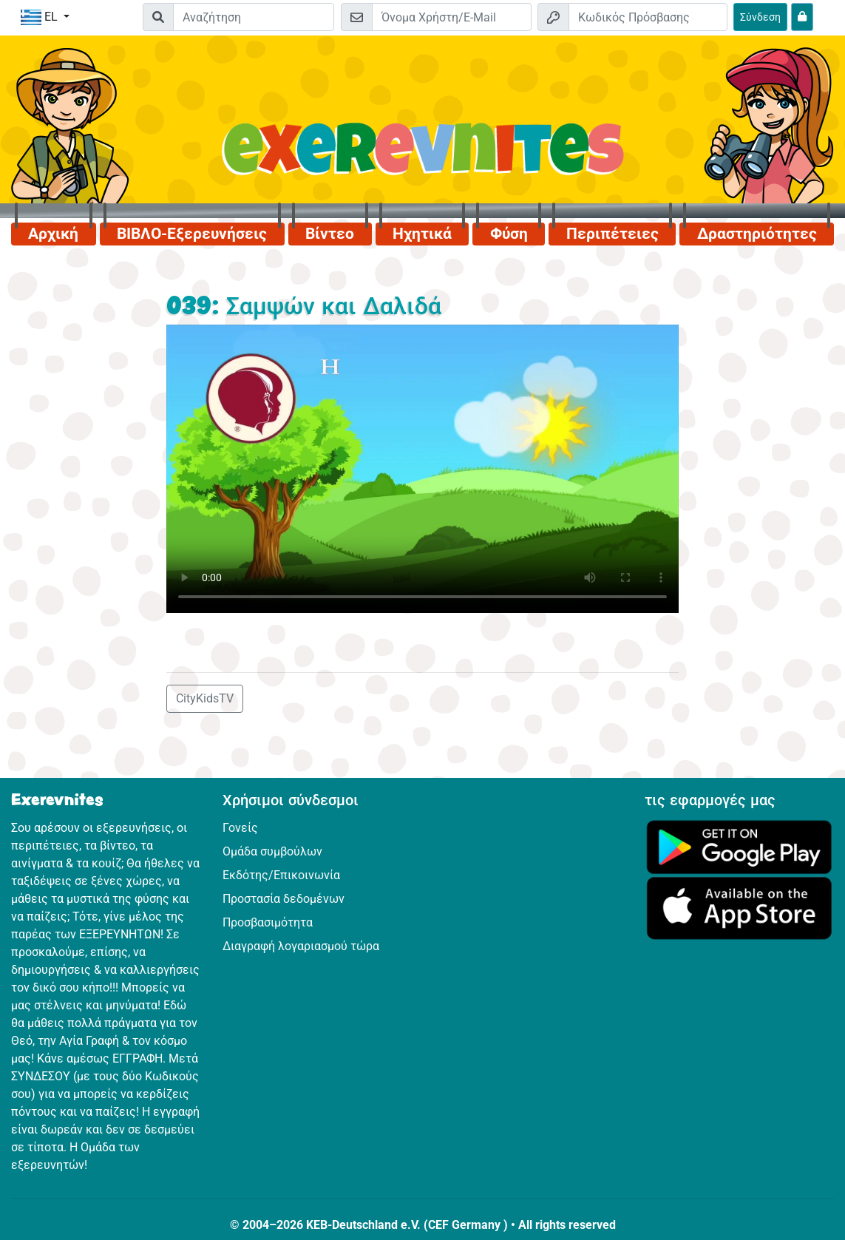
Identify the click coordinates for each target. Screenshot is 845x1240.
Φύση (509, 234)
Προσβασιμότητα (268, 922)
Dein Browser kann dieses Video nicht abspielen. (422, 469)
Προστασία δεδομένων (284, 899)
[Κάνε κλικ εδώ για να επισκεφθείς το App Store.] (739, 907)
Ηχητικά (422, 234)
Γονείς (240, 828)
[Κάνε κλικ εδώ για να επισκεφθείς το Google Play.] (739, 845)
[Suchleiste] (253, 17)
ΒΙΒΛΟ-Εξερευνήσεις (192, 234)
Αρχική (53, 234)
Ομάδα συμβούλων (272, 851)
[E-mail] (451, 17)
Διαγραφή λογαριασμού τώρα (301, 946)
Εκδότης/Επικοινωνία (281, 875)
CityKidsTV (205, 698)
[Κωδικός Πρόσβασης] (648, 17)
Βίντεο (329, 234)
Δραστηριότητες (757, 234)
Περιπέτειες (612, 234)
